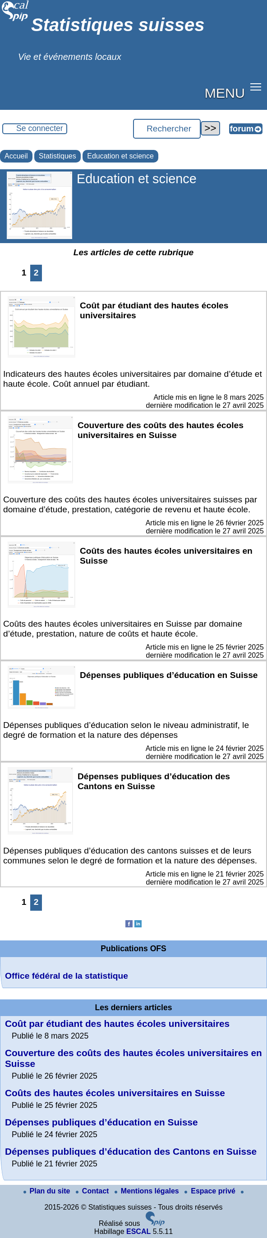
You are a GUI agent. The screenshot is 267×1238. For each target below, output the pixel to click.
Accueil (16, 156)
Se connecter (39, 128)
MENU (225, 92)
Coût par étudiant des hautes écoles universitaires (117, 1023)
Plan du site (47, 1191)
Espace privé (210, 1191)
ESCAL (138, 1231)
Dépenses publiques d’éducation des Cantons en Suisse (131, 1151)
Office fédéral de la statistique (66, 975)
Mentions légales (148, 1191)
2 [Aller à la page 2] (36, 272)
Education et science (120, 156)
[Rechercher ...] (167, 129)
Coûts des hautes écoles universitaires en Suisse (115, 1093)
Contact (93, 1191)
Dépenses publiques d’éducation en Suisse (101, 1122)
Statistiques (57, 156)
